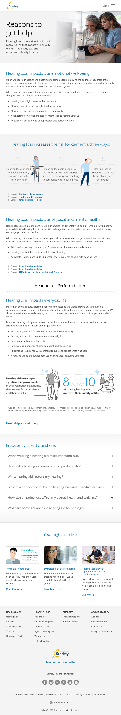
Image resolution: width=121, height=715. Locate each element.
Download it (51, 589)
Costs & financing (14, 626)
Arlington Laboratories (102, 631)
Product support (71, 616)
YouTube (69, 682)
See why (87, 595)
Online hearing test (44, 621)
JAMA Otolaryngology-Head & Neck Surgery (40, 272)
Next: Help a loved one (21, 423)
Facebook (44, 682)
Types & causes (42, 626)
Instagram (51, 682)
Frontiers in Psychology (30, 197)
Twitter (63, 682)
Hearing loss (40, 616)
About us (96, 616)
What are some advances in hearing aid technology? (48, 508)
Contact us (96, 626)
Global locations (99, 621)
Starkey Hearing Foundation (60, 673)
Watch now (13, 589)
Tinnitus (10, 631)
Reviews (10, 621)
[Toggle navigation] (108, 6)
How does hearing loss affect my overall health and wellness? (55, 497)
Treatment (40, 636)
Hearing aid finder (15, 636)
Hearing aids (12, 616)
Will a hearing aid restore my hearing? (37, 477)
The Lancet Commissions (31, 194)
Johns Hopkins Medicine (31, 199)
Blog (76, 682)
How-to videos (70, 621)
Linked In (57, 682)
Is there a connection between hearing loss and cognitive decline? (58, 487)
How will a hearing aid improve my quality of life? (46, 466)
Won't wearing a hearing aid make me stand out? (46, 456)
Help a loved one (43, 641)
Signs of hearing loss (44, 631)
